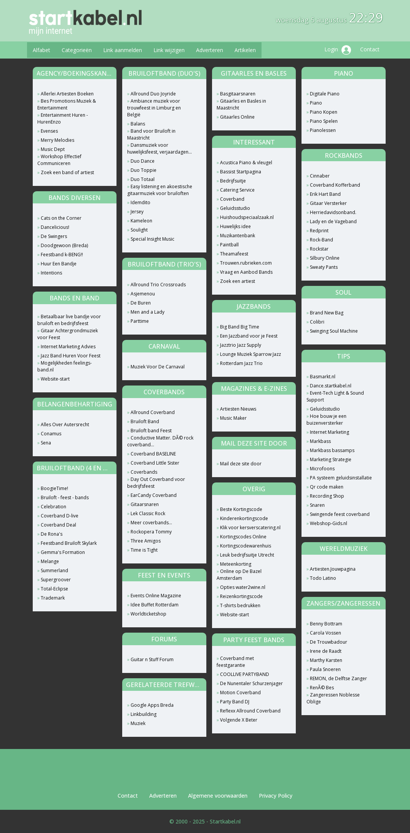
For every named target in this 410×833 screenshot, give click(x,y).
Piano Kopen (323, 112)
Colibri (317, 322)
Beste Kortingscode (241, 509)
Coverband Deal (58, 525)
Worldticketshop (148, 614)
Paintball (229, 244)
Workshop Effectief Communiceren (59, 160)
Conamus (51, 433)
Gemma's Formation (63, 552)
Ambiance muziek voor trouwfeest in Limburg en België (154, 108)
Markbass (320, 441)
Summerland (54, 570)
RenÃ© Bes (322, 687)
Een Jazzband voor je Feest (249, 336)
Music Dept (53, 149)
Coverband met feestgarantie (235, 661)
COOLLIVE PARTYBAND (244, 674)
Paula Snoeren (325, 669)
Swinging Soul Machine (334, 331)
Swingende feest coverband (340, 514)
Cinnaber (320, 176)
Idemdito (140, 202)
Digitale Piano (325, 93)
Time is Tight (144, 550)
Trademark (53, 598)
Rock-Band (321, 239)
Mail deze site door (241, 463)
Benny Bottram (326, 623)
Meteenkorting (235, 564)
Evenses (49, 131)
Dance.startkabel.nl (330, 385)
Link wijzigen (169, 50)
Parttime (140, 321)
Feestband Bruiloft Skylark (69, 543)
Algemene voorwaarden (217, 795)
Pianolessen (323, 130)
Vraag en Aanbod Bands (246, 272)
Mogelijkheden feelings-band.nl (64, 366)
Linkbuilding (143, 714)
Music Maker (233, 418)
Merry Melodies (57, 140)
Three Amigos (146, 541)
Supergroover (56, 579)
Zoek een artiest (237, 281)
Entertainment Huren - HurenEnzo (62, 118)
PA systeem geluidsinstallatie (341, 477)
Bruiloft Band (145, 421)
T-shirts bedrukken (240, 605)
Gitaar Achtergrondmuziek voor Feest (67, 334)
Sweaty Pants (324, 267)
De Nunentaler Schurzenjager (251, 683)
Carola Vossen (325, 633)
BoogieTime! (54, 488)
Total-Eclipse (54, 588)
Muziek (138, 723)
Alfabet (41, 50)
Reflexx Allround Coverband (250, 711)
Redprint (319, 230)
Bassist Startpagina (240, 171)
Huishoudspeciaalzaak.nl (247, 217)
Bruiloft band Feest (151, 430)
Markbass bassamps (332, 450)
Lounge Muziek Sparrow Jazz (250, 354)
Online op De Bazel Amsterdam (239, 574)
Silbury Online (325, 258)
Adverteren (209, 50)
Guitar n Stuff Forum (152, 659)
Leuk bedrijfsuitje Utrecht (247, 555)
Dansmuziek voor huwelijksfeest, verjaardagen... (159, 148)
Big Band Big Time (239, 327)
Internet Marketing (329, 432)
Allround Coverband (153, 412)
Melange (50, 561)
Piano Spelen (324, 121)
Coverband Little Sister (155, 463)
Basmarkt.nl (322, 376)
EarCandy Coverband (154, 495)
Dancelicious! (55, 227)
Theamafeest (234, 254)
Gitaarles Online (237, 117)
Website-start (55, 379)
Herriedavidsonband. (333, 212)
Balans (138, 124)
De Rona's (51, 534)
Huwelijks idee (235, 226)
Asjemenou (143, 293)
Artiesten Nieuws (238, 409)
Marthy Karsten (326, 660)
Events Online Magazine (156, 595)
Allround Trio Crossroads (158, 284)
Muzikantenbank (237, 235)
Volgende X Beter (238, 720)
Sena (46, 443)
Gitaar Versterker (328, 203)
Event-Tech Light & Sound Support (335, 396)
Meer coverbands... (151, 522)
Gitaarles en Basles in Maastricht (241, 104)
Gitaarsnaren (145, 504)
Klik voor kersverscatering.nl (250, 527)
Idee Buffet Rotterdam (155, 604)
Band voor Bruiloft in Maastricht (151, 134)
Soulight (139, 230)
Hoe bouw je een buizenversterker (326, 419)
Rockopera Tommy (151, 531)
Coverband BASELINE (153, 454)
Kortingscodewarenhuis (245, 546)
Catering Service (237, 190)
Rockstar (319, 249)
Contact (370, 49)
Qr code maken (326, 487)
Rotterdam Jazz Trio (241, 363)
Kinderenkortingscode (244, 518)
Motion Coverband (240, 692)
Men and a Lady (147, 312)
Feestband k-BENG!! (62, 254)
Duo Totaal (143, 179)
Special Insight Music (152, 239)
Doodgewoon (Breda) (64, 245)
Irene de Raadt (325, 651)
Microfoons (322, 468)
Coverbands (144, 472)
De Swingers (54, 236)
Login (337, 50)
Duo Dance (143, 161)
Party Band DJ (234, 701)
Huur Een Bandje (59, 263)
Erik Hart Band (325, 194)
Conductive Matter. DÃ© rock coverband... (160, 441)
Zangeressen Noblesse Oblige (333, 698)
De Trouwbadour (328, 642)
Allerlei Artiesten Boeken (67, 93)
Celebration (53, 506)
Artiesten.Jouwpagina (333, 569)
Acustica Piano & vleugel (246, 162)
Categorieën (77, 50)
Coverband (232, 199)
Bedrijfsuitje (233, 181)
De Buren (141, 303)
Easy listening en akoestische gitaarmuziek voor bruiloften (159, 190)
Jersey (137, 211)
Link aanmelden (122, 50)
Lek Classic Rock (148, 513)
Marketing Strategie (330, 459)
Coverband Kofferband (335, 185)
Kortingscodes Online (243, 536)
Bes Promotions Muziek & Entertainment (66, 104)
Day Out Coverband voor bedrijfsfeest (156, 482)
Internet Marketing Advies (68, 346)
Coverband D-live (59, 515)
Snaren (317, 505)
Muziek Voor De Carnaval (158, 366)
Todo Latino (323, 578)
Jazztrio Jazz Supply (240, 345)
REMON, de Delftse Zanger (338, 678)
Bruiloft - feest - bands (65, 497)
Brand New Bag (326, 312)
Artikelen (245, 50)
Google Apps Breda (152, 705)
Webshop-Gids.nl (328, 523)
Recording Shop (327, 496)
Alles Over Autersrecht (65, 424)
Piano (316, 103)
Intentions (51, 273)
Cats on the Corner (61, 218)
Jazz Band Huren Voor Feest (71, 355)
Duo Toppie (143, 170)
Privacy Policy (275, 795)
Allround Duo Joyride (153, 93)
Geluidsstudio (235, 208)
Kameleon (141, 220)
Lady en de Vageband (333, 221)
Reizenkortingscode (241, 596)
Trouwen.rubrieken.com (246, 263)
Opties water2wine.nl (242, 587)
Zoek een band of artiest (67, 172)
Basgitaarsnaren (237, 93)
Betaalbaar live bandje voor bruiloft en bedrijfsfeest (69, 320)
